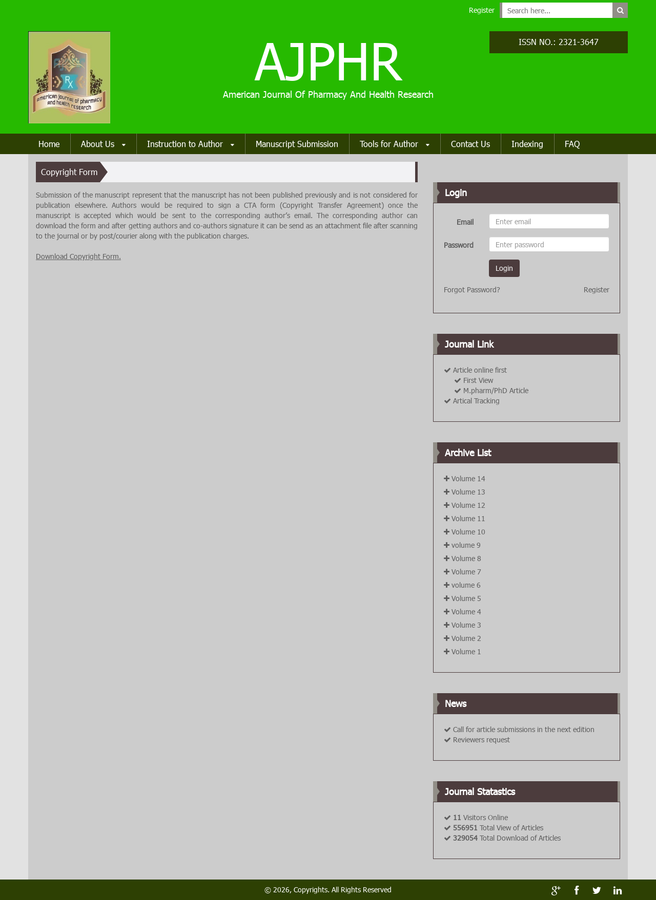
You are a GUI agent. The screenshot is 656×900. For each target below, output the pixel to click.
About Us (103, 144)
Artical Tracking (476, 400)
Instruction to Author (190, 144)
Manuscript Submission (297, 143)
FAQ (572, 143)
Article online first (480, 370)
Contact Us (470, 143)
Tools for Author (394, 144)
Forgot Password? (472, 289)
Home (48, 143)
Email (465, 222)
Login (504, 268)
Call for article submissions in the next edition (523, 729)
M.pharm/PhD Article (495, 390)
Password (459, 245)
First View (478, 380)
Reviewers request (481, 739)
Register (482, 10)
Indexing (527, 143)
